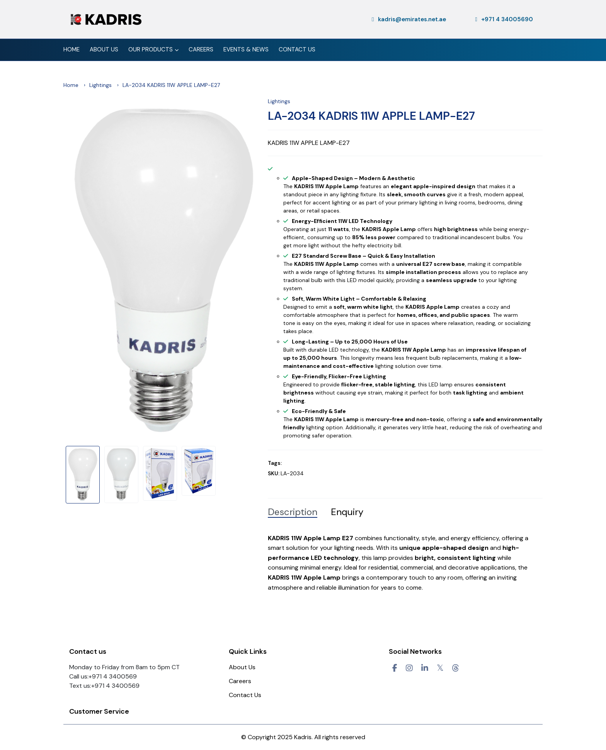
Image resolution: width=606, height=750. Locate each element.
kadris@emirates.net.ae (409, 19)
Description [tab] (292, 512)
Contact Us (297, 49)
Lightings (100, 85)
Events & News (246, 49)
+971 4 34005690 (504, 19)
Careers (201, 49)
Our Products (153, 50)
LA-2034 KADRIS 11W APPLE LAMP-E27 (371, 116)
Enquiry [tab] (347, 512)
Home (71, 49)
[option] (164, 270)
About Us (104, 49)
